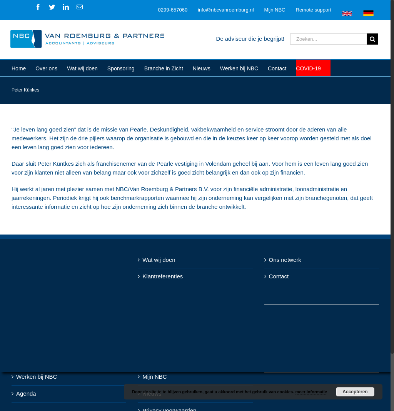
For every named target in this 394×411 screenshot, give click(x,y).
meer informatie (311, 391)
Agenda (26, 393)
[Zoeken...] (328, 39)
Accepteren (354, 391)
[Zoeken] (372, 39)
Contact (279, 276)
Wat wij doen (158, 259)
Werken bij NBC (36, 376)
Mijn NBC (154, 376)
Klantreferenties (162, 276)
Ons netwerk (285, 259)
